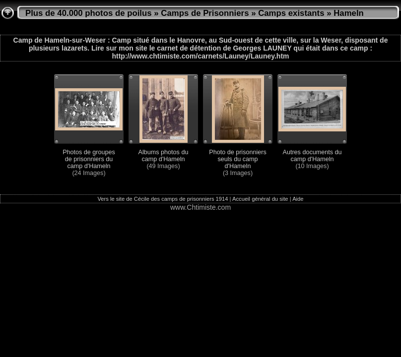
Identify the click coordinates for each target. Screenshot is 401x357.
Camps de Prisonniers (205, 13)
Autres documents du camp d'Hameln (311, 156)
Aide (297, 199)
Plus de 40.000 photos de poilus (88, 13)
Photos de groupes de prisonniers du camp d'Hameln (89, 159)
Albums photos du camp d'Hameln (163, 156)
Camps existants (291, 13)
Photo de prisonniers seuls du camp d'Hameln (238, 159)
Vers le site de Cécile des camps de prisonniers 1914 (162, 199)
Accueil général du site (260, 199)
